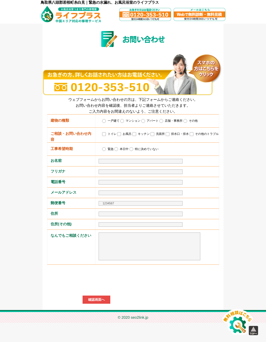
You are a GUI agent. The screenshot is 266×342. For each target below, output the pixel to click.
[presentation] (133, 299)
